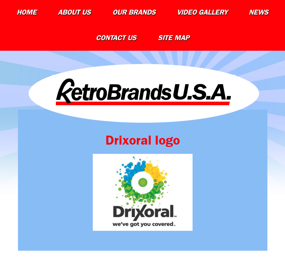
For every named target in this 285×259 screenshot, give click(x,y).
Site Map (173, 37)
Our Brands (134, 12)
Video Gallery (202, 12)
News (258, 12)
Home (27, 12)
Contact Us (116, 37)
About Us (74, 12)
